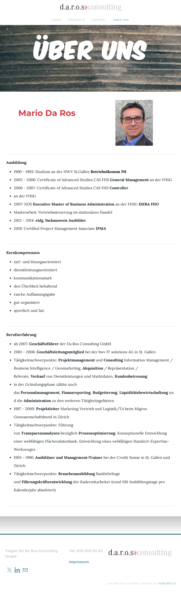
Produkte (76, 19)
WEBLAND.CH (167, 583)
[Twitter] (9, 570)
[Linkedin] (17, 570)
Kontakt (99, 19)
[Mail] (25, 570)
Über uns (121, 19)
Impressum (79, 562)
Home (56, 19)
